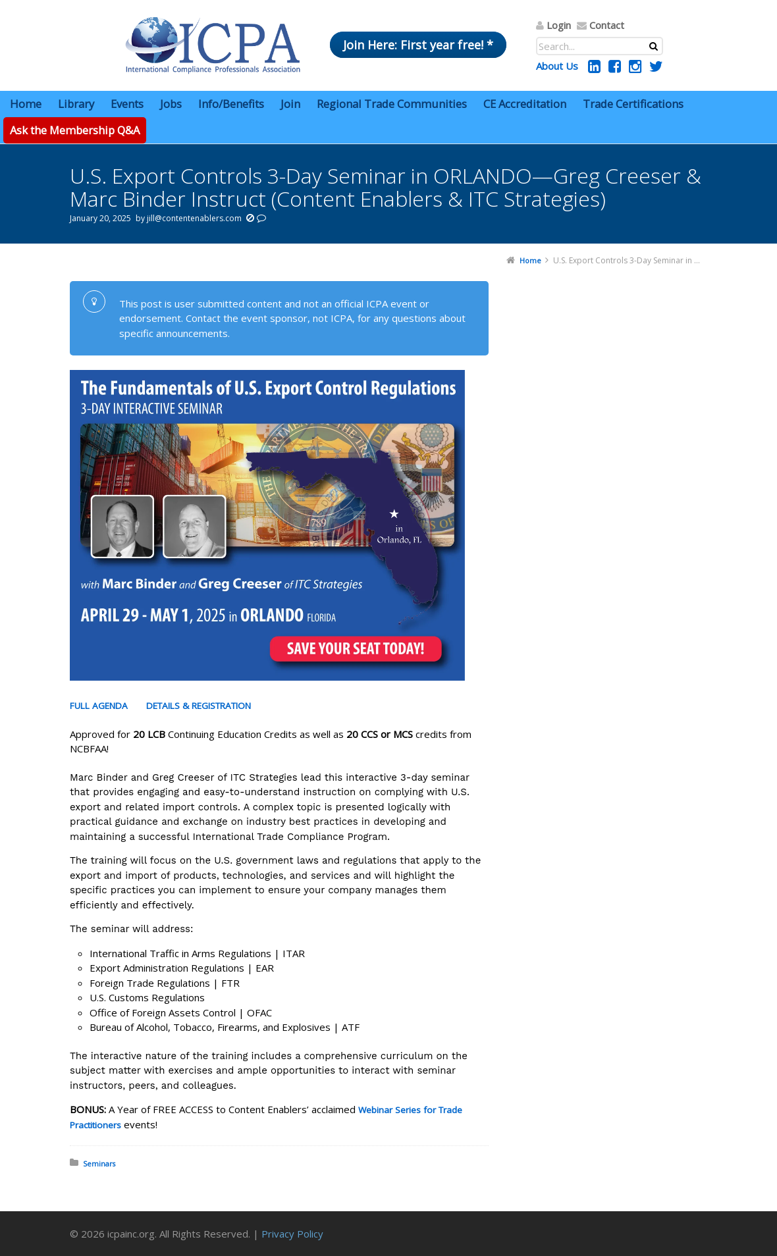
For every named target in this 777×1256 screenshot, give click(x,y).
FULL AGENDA (99, 706)
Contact (606, 25)
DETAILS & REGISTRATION (198, 706)
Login (559, 25)
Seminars (99, 1163)
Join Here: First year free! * (418, 45)
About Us (557, 65)
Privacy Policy (292, 1233)
